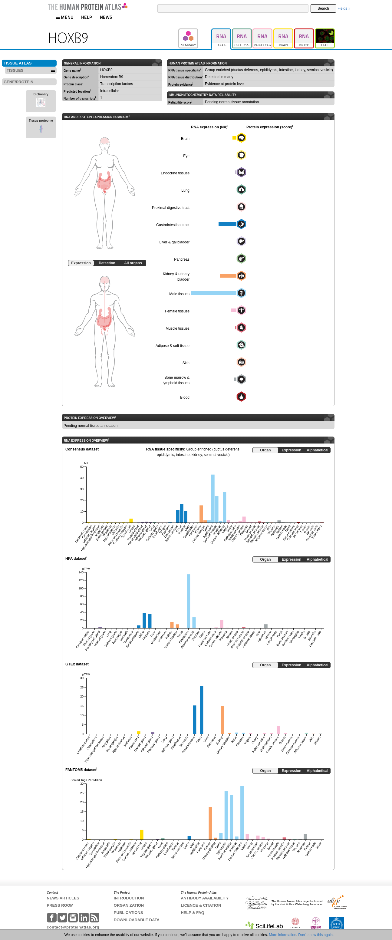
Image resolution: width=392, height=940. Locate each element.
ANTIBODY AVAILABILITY (205, 898)
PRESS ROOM (60, 905)
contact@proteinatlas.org (73, 927)
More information (282, 935)
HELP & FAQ (192, 912)
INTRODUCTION (129, 898)
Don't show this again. (316, 935)
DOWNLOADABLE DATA (137, 920)
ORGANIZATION (129, 905)
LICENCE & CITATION (201, 905)
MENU (64, 17)
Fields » (344, 8)
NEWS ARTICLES (63, 898)
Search (323, 8)
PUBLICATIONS (128, 912)
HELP (86, 17)
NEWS (106, 17)
